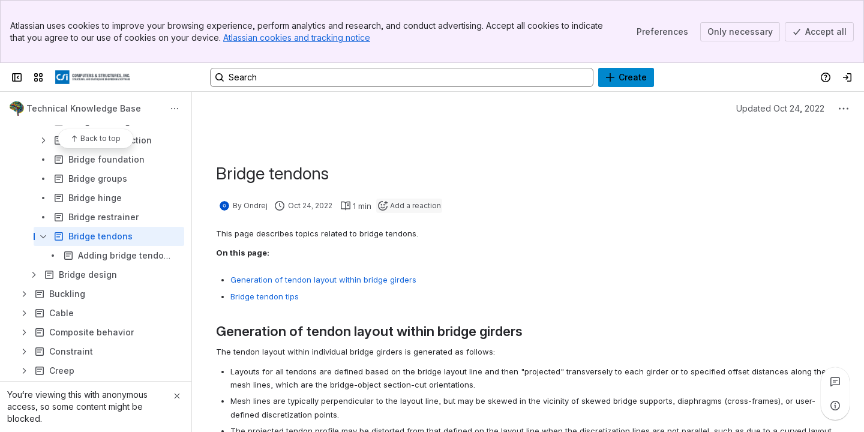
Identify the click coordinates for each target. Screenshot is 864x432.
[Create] (626, 77)
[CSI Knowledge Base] (93, 77)
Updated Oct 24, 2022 (780, 108)
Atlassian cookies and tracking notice (296, 37)
